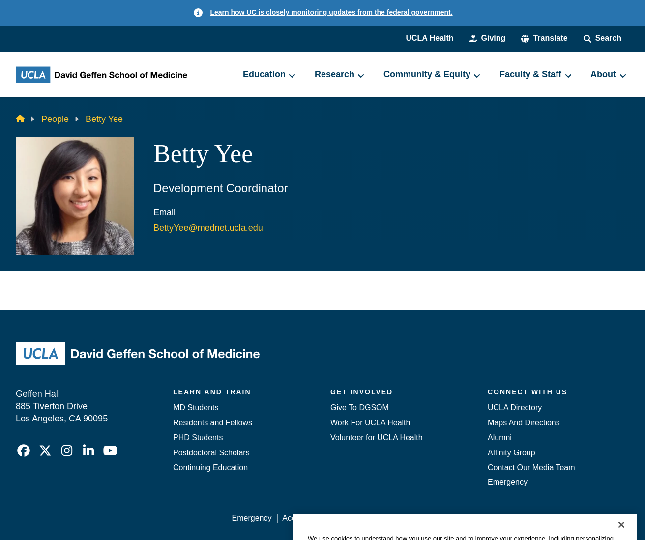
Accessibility (303, 518)
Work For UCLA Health (370, 423)
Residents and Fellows (212, 423)
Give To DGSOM (359, 407)
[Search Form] (602, 38)
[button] (544, 38)
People (55, 119)
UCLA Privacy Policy (372, 518)
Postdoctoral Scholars (211, 453)
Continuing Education (210, 467)
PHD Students (198, 437)
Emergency (508, 482)
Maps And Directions (524, 423)
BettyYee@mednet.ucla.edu (208, 228)
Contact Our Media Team (531, 467)
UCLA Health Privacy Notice (467, 518)
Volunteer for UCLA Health (376, 437)
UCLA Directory (515, 407)
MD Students (195, 407)
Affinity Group (511, 453)
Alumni (500, 437)
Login (536, 518)
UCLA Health (429, 38)
